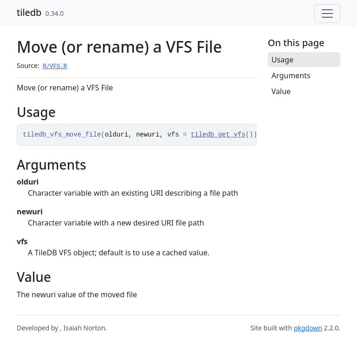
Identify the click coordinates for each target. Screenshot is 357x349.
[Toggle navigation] (327, 13)
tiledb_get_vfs (218, 134)
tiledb (29, 12)
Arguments (291, 75)
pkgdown (308, 327)
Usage (282, 60)
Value (281, 91)
